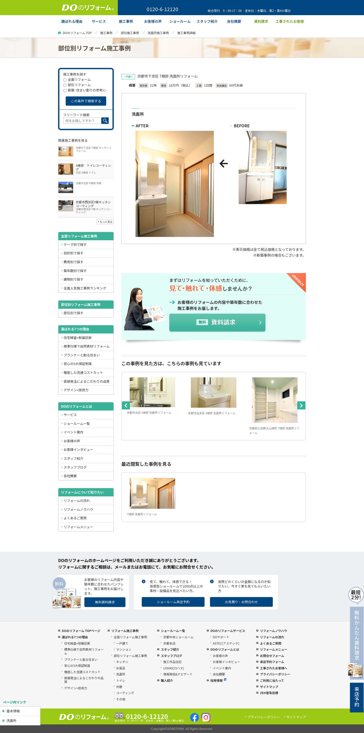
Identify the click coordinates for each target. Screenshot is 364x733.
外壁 (119, 687)
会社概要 (70, 475)
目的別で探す (73, 253)
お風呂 (120, 668)
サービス (70, 414)
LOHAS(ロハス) (173, 668)
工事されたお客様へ (273, 668)
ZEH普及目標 (269, 693)
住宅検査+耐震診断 (78, 337)
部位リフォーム (77, 84)
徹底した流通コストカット (83, 372)
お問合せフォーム (272, 655)
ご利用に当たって (272, 680)
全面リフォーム (77, 79)
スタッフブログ (75, 467)
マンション (123, 649)
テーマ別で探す (75, 244)
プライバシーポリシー (275, 674)
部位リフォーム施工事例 (130, 655)
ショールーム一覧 (77, 423)
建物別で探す (73, 279)
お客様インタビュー (78, 449)
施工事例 (106, 33)
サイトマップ (269, 687)
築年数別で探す (75, 270)
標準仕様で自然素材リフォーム (87, 346)
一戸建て (122, 643)
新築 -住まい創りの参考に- (85, 90)
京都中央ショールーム (178, 637)
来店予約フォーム (272, 661)
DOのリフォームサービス (227, 630)
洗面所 (11, 720)
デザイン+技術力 (76, 389)
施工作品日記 (172, 661)
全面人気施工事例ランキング (85, 288)
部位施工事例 (130, 33)
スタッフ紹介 (73, 458)
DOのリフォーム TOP (77, 33)
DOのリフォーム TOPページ (81, 630)
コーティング (125, 693)
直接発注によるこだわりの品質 (87, 381)
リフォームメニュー (78, 526)
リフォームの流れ (77, 500)
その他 (120, 699)
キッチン (122, 661)
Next (301, 405)
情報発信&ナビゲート (178, 674)
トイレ (120, 680)
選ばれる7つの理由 (75, 329)
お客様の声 (72, 440)
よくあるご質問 (75, 518)
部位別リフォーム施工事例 (80, 304)
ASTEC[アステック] (226, 643)
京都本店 (169, 643)
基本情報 (13, 710)
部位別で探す (73, 312)
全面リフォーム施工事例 (79, 236)
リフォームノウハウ (78, 509)
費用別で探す (73, 261)
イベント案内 (73, 432)
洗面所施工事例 (158, 33)
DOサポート (221, 637)
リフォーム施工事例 (125, 630)
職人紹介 (167, 680)
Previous (126, 405)
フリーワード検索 (76, 114)
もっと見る (106, 222)
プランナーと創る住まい (82, 355)
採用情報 (218, 680)
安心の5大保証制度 (78, 363)
